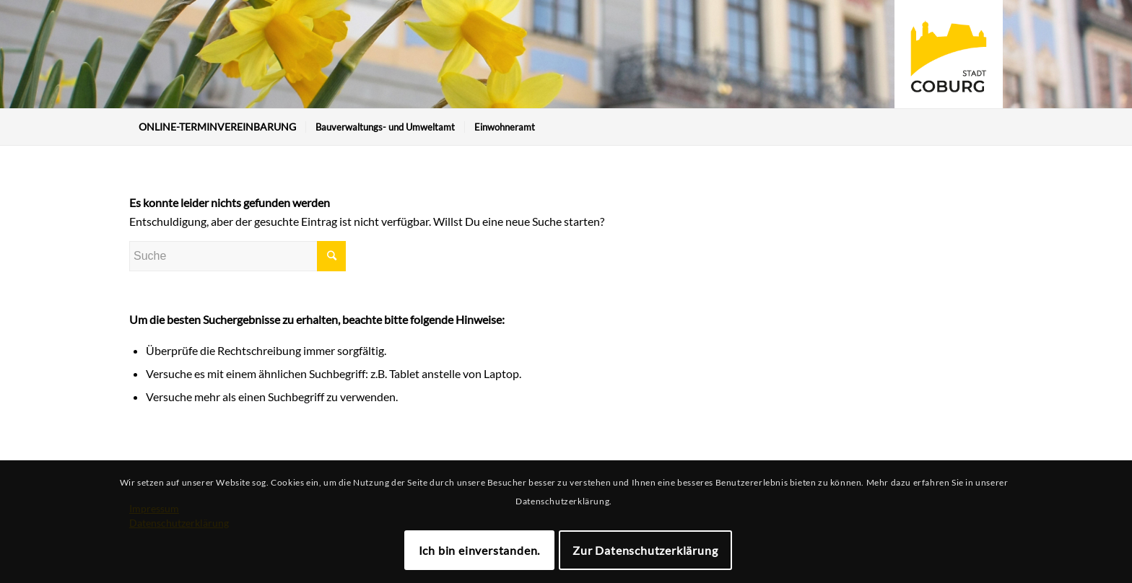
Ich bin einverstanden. (480, 550)
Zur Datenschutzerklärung (645, 550)
